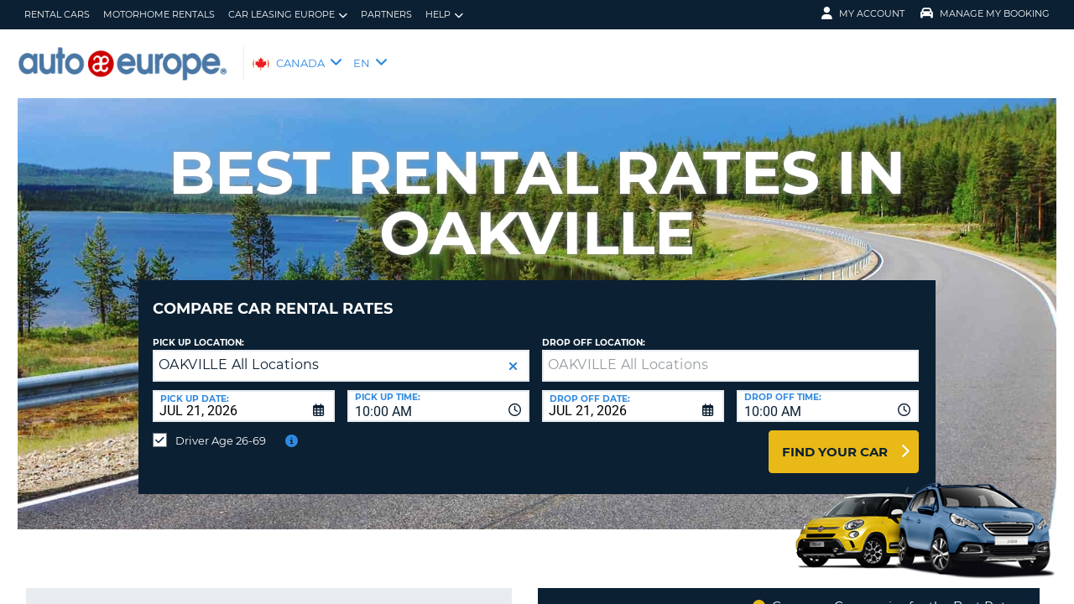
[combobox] (438, 393)
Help (444, 14)
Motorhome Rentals (159, 14)
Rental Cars (57, 14)
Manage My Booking (985, 13)
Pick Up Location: (198, 330)
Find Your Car (835, 439)
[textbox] (730, 353)
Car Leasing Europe (287, 14)
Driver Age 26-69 (220, 428)
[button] (513, 353)
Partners (386, 14)
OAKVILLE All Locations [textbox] (239, 352)
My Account (863, 13)
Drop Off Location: (593, 330)
